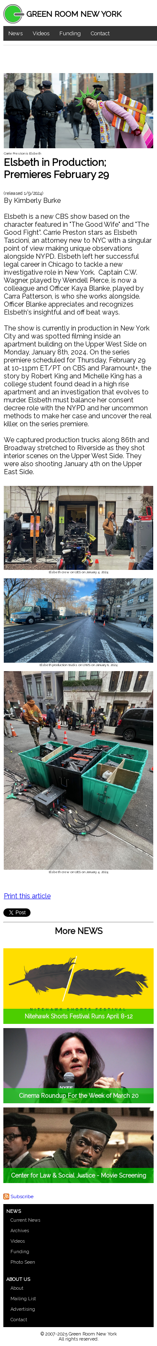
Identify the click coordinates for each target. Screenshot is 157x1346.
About (16, 1288)
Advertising (22, 1309)
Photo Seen (22, 1262)
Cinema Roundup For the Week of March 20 (79, 1095)
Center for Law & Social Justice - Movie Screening (78, 1175)
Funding (70, 33)
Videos (41, 33)
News (15, 33)
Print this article (27, 896)
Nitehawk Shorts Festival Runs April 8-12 (79, 1016)
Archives (19, 1230)
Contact (100, 33)
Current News (25, 1220)
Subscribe (21, 1196)
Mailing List (23, 1298)
